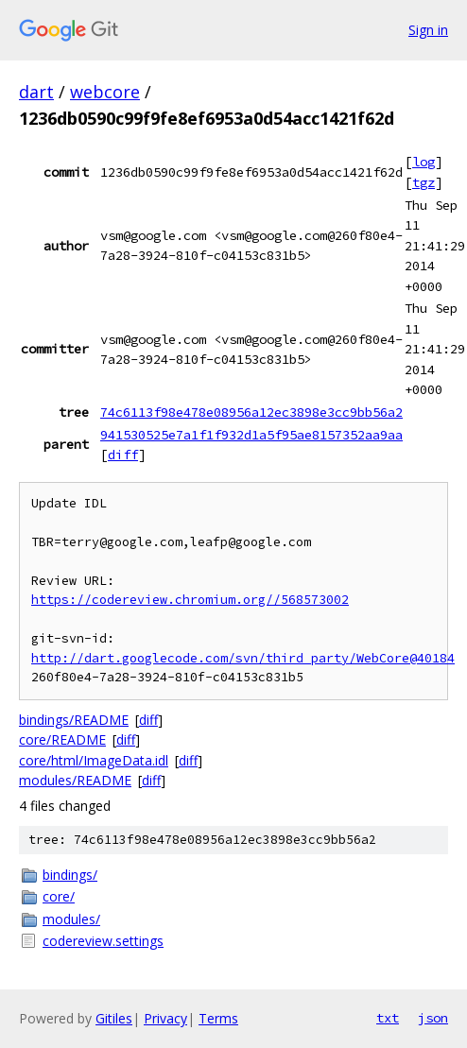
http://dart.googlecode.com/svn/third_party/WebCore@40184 (243, 658)
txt (387, 1017)
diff (123, 454)
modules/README (75, 780)
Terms (218, 1018)
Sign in (428, 30)
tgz (423, 182)
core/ (59, 896)
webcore (105, 91)
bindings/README (74, 720)
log (423, 161)
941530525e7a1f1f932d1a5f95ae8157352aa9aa (251, 434)
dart (36, 91)
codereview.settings (103, 941)
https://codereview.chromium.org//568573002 (190, 600)
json (433, 1017)
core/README (62, 739)
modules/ (71, 919)
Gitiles (113, 1018)
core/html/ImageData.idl (93, 760)
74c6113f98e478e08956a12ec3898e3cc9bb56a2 (251, 412)
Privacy (165, 1018)
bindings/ (70, 875)
